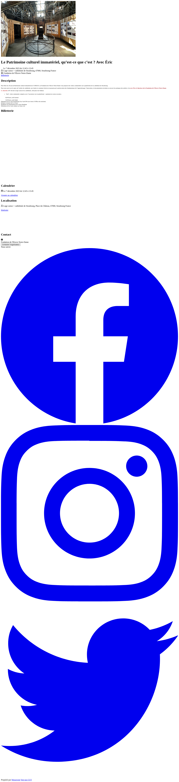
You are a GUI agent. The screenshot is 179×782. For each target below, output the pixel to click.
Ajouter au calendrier (9, 195)
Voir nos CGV (26, 780)
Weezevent (15, 780)
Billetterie (5, 75)
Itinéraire (4, 210)
